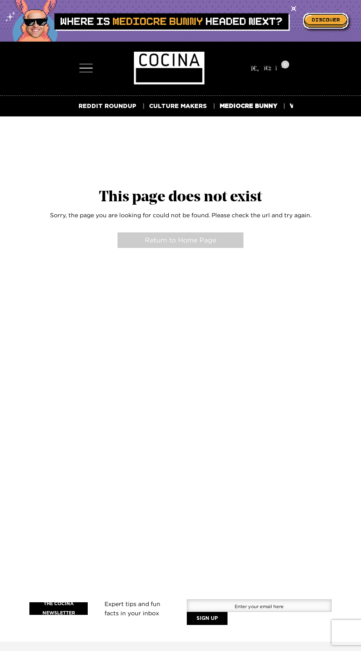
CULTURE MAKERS (178, 106)
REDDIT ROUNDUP (107, 106)
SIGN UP (207, 618)
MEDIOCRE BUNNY (248, 106)
